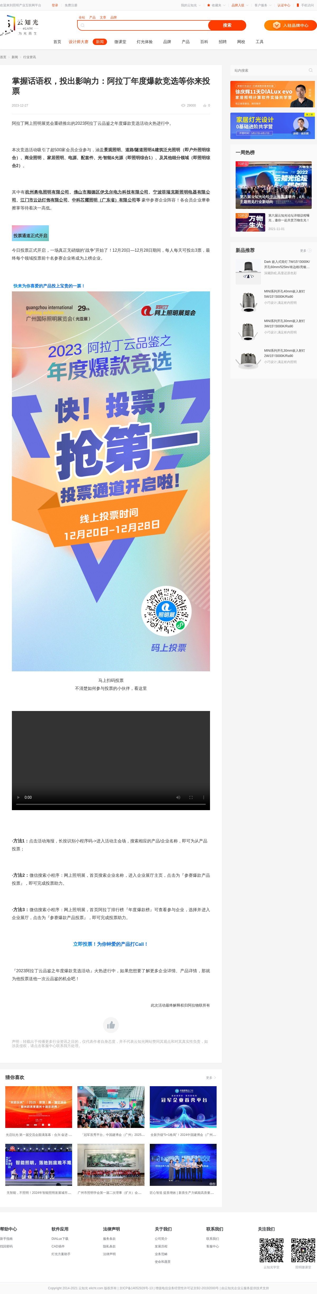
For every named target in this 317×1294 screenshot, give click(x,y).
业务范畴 (161, 1254)
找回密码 (6, 1246)
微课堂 (120, 41)
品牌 (167, 41)
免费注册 (71, 5)
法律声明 (109, 1254)
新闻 (100, 41)
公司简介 (161, 1239)
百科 (204, 41)
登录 (55, 5)
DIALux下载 (60, 1239)
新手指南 (6, 1239)
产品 (186, 41)
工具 (260, 41)
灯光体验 (145, 41)
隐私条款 (109, 1246)
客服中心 (212, 1246)
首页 (57, 41)
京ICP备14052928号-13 (136, 1288)
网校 (241, 41)
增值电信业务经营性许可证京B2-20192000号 (187, 1288)
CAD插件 (58, 1246)
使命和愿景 (163, 1262)
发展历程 (161, 1246)
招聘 (223, 41)
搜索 (227, 25)
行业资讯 (29, 57)
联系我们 (212, 1239)
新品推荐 (245, 250)
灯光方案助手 (61, 1254)
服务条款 (109, 1239)
